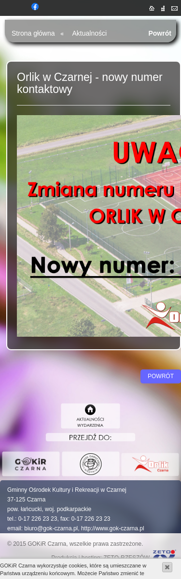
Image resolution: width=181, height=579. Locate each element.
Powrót (159, 33)
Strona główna (33, 33)
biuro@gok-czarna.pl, (51, 528)
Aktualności (89, 33)
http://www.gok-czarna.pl (112, 528)
